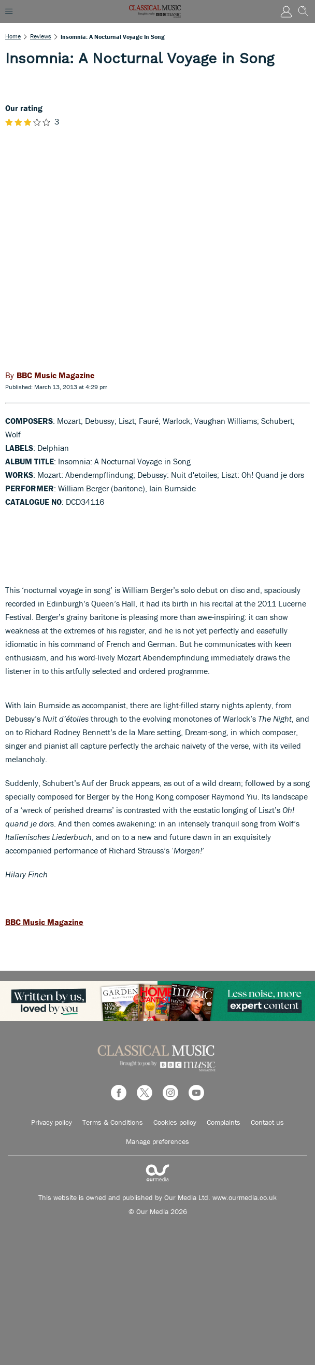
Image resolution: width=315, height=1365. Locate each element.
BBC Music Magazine (44, 922)
